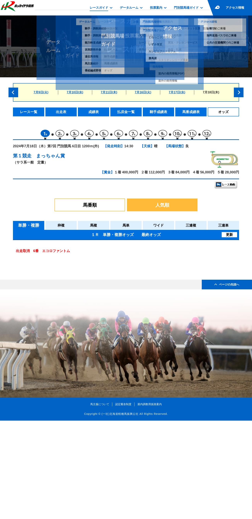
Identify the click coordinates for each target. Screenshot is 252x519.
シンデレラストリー (54, 257)
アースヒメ (47, 307)
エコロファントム (52, 298)
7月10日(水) (75, 92)
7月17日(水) (177, 92)
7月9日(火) (41, 92)
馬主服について (99, 502)
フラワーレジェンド (54, 315)
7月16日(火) (143, 92)
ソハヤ (44, 274)
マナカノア (47, 282)
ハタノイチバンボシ (54, 290)
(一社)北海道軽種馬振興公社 (119, 512)
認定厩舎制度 (123, 502)
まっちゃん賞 (50, 157)
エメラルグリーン (52, 266)
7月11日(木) (109, 92)
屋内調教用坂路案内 (149, 502)
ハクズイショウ (50, 323)
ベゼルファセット (52, 331)
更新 (229, 237)
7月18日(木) (211, 92)
